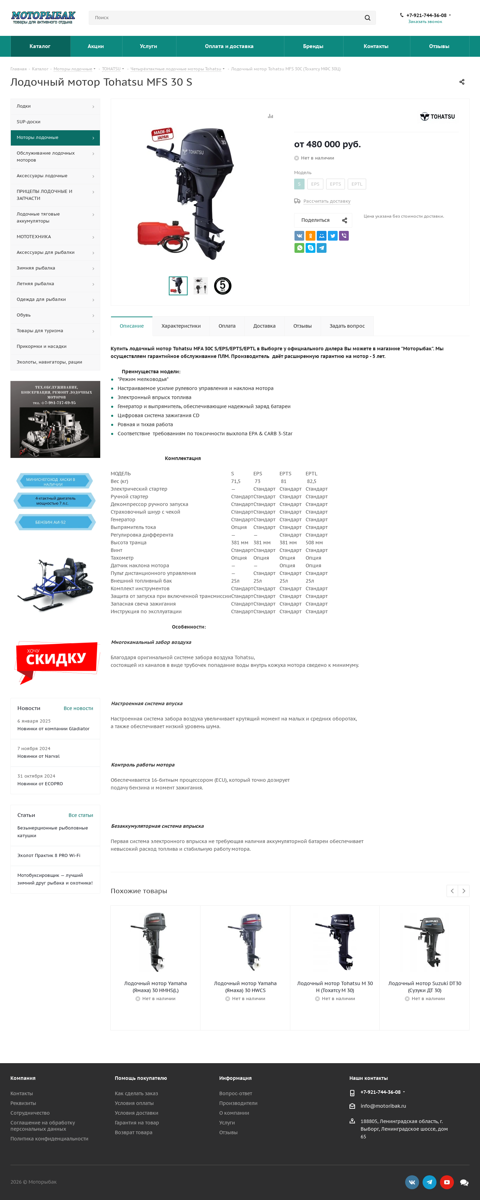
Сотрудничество (30, 1113)
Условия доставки (136, 1113)
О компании (234, 1113)
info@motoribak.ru (383, 1106)
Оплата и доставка (230, 46)
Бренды (314, 46)
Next (464, 891)
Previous (452, 891)
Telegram (429, 1182)
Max (464, 1182)
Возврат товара (133, 1132)
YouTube (447, 1182)
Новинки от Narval (38, 756)
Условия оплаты (134, 1103)
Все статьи (81, 815)
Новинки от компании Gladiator (53, 729)
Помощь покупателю (141, 1078)
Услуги (149, 46)
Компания (23, 1078)
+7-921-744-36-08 (427, 15)
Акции (96, 46)
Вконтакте (412, 1182)
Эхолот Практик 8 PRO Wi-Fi (48, 855)
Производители (238, 1103)
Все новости (78, 708)
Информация (235, 1078)
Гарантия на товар (137, 1123)
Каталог (41, 46)
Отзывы (440, 46)
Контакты (377, 46)
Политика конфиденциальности (49, 1139)
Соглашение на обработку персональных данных (42, 1126)
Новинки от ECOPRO (40, 784)
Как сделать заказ (136, 1093)
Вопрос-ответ (235, 1093)
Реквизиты (23, 1103)
